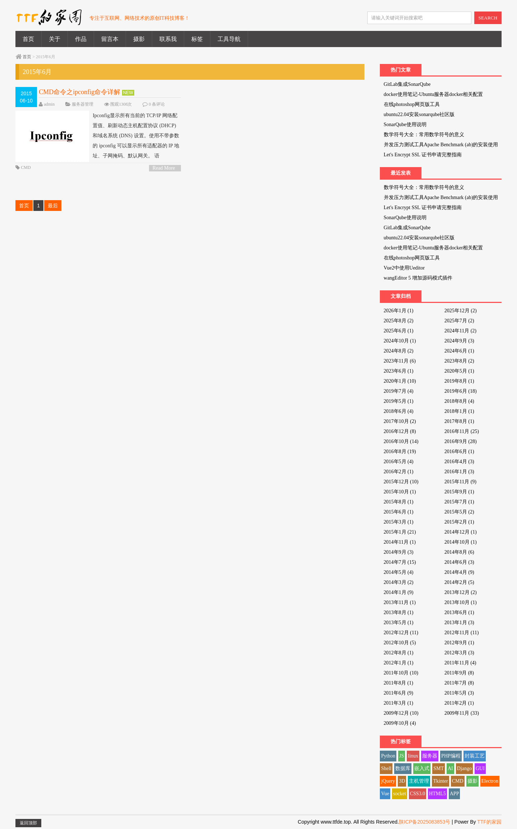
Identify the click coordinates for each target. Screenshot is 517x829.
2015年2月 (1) (459, 522)
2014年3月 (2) (399, 582)
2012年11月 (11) (461, 632)
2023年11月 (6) (400, 361)
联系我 (168, 39)
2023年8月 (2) (459, 361)
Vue (385, 793)
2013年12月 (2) (460, 592)
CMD (26, 167)
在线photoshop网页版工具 (412, 104)
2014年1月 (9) (399, 592)
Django (464, 768)
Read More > (164, 168)
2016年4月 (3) (459, 461)
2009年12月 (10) (401, 713)
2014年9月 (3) (399, 552)
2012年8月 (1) (399, 652)
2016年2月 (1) (399, 471)
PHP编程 (451, 756)
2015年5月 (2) (459, 512)
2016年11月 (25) (461, 431)
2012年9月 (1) (459, 642)
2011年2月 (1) (459, 703)
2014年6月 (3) (459, 562)
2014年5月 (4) (399, 572)
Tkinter (440, 781)
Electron (489, 781)
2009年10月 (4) (400, 723)
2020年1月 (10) (400, 381)
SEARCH (488, 17)
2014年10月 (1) (460, 542)
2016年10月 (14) (401, 441)
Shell (386, 768)
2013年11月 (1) (400, 602)
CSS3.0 (417, 793)
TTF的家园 (489, 822)
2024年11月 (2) (460, 330)
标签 (197, 39)
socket (399, 793)
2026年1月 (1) (399, 310)
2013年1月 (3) (459, 622)
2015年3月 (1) (399, 522)
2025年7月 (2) (459, 320)
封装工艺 (475, 756)
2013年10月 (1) (460, 602)
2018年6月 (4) (399, 411)
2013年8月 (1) (399, 612)
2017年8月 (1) (459, 421)
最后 (53, 205)
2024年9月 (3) (459, 341)
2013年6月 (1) (459, 612)
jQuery (388, 781)
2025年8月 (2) (399, 320)
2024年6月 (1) (459, 351)
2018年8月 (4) (459, 401)
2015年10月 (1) (400, 491)
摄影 (139, 39)
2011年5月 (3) (459, 693)
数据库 (402, 768)
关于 (54, 39)
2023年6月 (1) (399, 371)
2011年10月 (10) (401, 673)
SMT (438, 768)
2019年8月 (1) (459, 381)
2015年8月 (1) (399, 502)
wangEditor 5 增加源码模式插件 (418, 278)
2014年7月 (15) (400, 562)
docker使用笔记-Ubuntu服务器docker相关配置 (433, 94)
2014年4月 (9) (459, 572)
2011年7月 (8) (459, 683)
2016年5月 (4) (399, 461)
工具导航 (229, 39)
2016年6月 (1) (459, 451)
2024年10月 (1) (400, 341)
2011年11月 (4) (460, 662)
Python (388, 756)
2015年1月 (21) (400, 532)
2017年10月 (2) (400, 421)
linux (413, 756)
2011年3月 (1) (398, 703)
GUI (480, 768)
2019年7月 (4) (399, 391)
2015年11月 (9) (460, 481)
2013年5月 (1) (399, 622)
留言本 (109, 39)
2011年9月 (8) (459, 673)
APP (454, 793)
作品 (81, 39)
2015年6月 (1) (399, 512)
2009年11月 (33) (461, 713)
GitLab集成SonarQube (407, 84)
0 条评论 (157, 104)
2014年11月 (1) (400, 542)
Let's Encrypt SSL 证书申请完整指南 (423, 154)
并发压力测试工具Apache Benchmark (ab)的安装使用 (441, 144)
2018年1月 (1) (459, 411)
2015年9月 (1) (459, 491)
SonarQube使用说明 (405, 124)
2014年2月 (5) (459, 582)
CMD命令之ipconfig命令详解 (79, 92)
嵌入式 (421, 768)
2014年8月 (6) (459, 552)
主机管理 (419, 781)
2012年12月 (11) (401, 632)
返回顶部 (28, 822)
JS (401, 756)
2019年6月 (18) (460, 391)
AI (450, 768)
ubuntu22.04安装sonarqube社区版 (419, 114)
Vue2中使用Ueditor (404, 268)
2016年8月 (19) (400, 451)
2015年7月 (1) (459, 502)
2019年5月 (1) (399, 401)
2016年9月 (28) (460, 441)
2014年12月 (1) (460, 532)
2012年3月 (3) (459, 652)
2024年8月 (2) (399, 351)
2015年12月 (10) (401, 481)
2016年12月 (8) (400, 431)
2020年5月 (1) (459, 371)
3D (402, 781)
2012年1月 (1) (399, 662)
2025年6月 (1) (399, 330)
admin (49, 104)
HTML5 (437, 793)
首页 (28, 39)
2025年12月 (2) (460, 310)
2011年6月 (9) (398, 693)
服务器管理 (82, 104)
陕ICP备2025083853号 (424, 822)
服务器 (429, 756)
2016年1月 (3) (459, 471)
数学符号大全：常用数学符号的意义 (424, 134)
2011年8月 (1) (398, 683)
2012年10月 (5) (400, 642)
